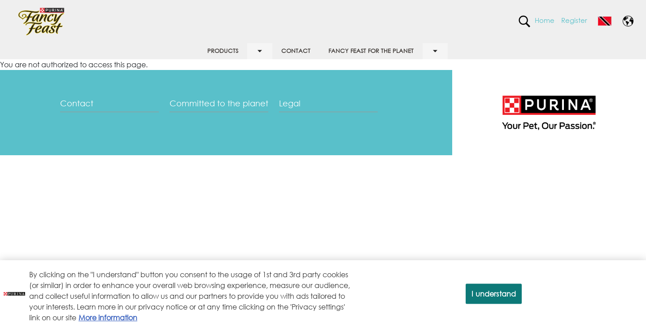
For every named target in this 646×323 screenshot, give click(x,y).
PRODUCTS (222, 51)
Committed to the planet (219, 103)
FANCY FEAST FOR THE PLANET (371, 51)
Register (574, 20)
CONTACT (295, 51)
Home (544, 20)
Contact (76, 103)
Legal (290, 103)
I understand (493, 297)
